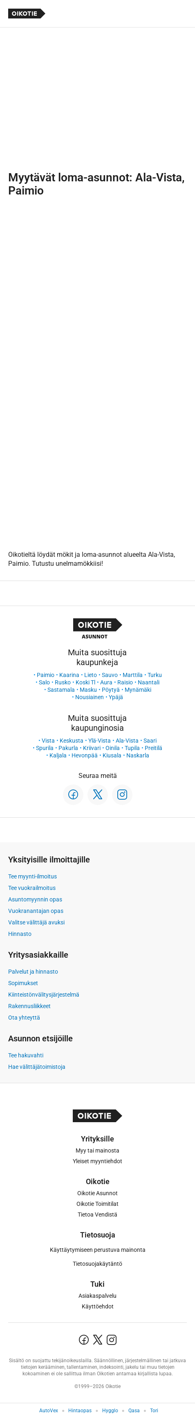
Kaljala (58, 755)
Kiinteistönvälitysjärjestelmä (43, 994)
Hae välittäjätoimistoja (36, 1067)
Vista (48, 740)
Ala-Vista (127, 740)
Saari (150, 740)
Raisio (125, 682)
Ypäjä (116, 697)
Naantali (148, 682)
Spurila (45, 748)
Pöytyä (111, 689)
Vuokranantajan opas (35, 911)
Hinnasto (19, 934)
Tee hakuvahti (25, 1055)
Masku (88, 689)
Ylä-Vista (99, 740)
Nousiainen (89, 697)
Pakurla (68, 748)
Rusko (63, 682)
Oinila (112, 748)
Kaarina (69, 675)
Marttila (133, 675)
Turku (155, 675)
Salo (44, 682)
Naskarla (137, 755)
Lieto (90, 675)
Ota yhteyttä (24, 1017)
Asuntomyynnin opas (35, 899)
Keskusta (71, 740)
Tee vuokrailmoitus (32, 888)
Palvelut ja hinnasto (33, 971)
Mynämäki (138, 689)
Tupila (132, 748)
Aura (106, 682)
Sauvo (110, 675)
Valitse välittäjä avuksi (36, 922)
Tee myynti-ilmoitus (32, 876)
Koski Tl (85, 682)
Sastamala (61, 689)
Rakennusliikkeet (29, 1006)
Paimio (45, 675)
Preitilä (153, 748)
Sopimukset (23, 983)
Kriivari (92, 748)
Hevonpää (85, 755)
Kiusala (112, 755)
